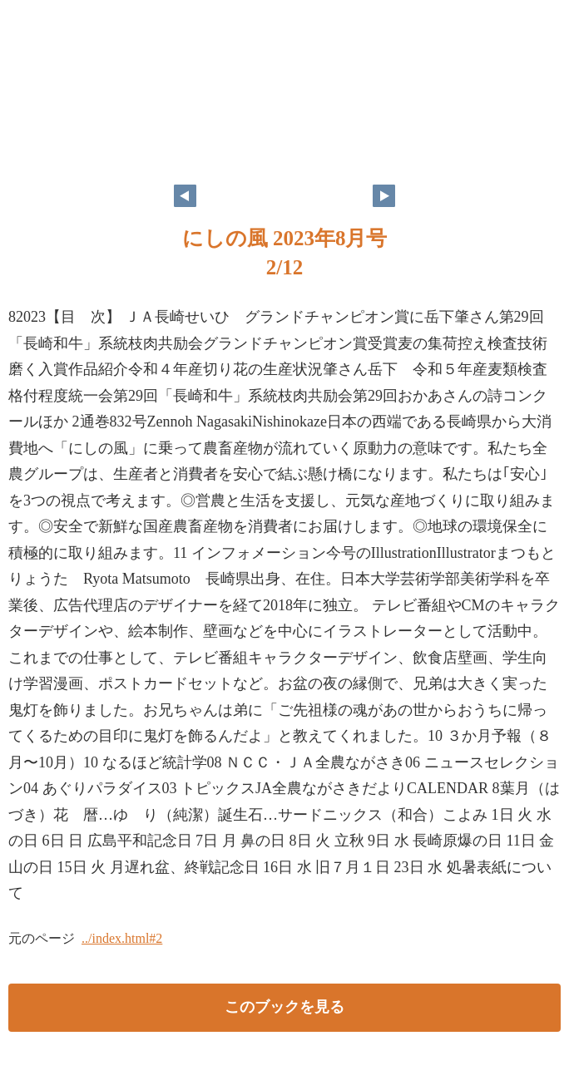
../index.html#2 (122, 938)
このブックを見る (284, 1007)
